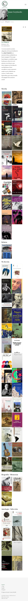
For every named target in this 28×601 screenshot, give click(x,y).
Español (3, 584)
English (2, 588)
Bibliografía (7, 21)
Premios (12, 21)
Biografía (2, 21)
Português (3, 589)
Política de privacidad (5, 597)
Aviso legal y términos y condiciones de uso (8, 595)
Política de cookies (4, 598)
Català (2, 586)
